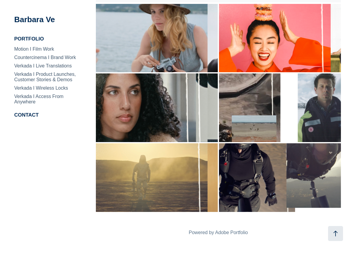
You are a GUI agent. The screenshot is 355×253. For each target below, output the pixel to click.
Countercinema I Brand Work (45, 57)
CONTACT (26, 115)
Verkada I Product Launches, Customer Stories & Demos (44, 77)
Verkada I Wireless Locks (41, 88)
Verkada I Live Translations (43, 65)
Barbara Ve (34, 19)
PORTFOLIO (29, 39)
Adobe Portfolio (231, 232)
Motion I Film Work (34, 49)
